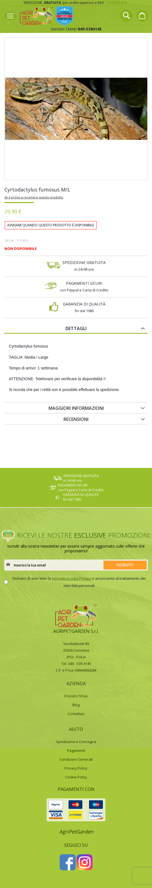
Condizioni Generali (76, 759)
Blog (76, 704)
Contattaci (76, 713)
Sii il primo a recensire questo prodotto (33, 197)
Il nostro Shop (76, 695)
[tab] (76, 328)
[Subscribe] (124, 565)
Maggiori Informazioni (76, 408)
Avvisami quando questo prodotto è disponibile (50, 225)
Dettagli (76, 328)
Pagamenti (76, 750)
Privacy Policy (76, 768)
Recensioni (76, 419)
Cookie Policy (76, 777)
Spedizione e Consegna (76, 741)
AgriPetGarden (76, 831)
